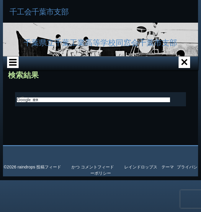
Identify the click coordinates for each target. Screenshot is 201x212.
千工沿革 (122, 67)
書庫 (67, 85)
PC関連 (94, 85)
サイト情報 (148, 85)
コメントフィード (97, 194)
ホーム (36, 67)
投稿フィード (48, 194)
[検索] (93, 127)
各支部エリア (63, 67)
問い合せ (121, 85)
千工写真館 (148, 67)
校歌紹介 (175, 67)
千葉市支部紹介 (92, 67)
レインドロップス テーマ (149, 194)
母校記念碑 (40, 85)
